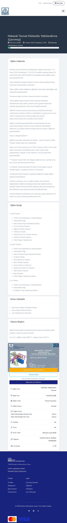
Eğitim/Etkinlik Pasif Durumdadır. (33, 370)
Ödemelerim (12, 492)
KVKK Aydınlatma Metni (16, 468)
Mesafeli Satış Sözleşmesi (17, 471)
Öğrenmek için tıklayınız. (33, 382)
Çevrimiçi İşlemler (32, 482)
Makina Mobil (47, 3)
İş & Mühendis (31, 492)
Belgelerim (11, 486)
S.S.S (40, 3)
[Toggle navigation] (63, 11)
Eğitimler (29, 486)
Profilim (10, 482)
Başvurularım (12, 489)
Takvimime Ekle (33, 375)
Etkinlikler (29, 489)
